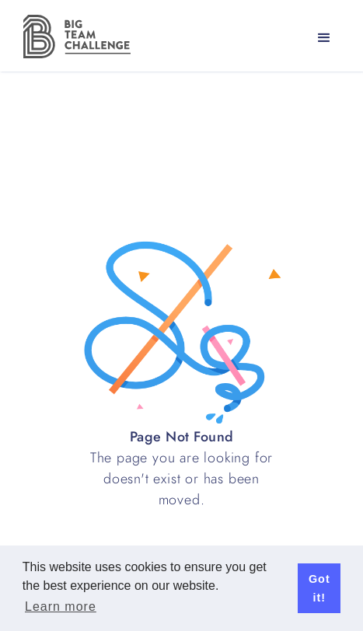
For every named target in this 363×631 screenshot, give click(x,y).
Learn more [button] (60, 606)
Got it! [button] (319, 588)
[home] (73, 36)
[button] (324, 38)
